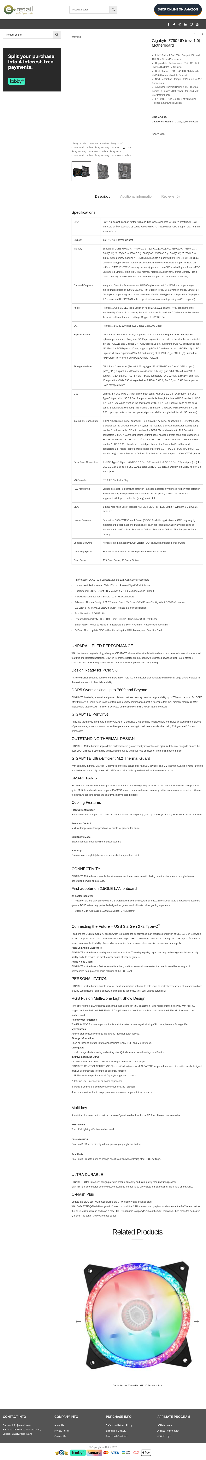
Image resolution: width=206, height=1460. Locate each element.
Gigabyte (179, 121)
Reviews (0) (170, 196)
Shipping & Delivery (116, 1430)
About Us (59, 1425)
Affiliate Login (164, 1436)
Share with (158, 134)
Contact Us (60, 1436)
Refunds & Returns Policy (119, 1425)
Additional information (137, 196)
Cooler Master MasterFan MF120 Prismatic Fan (137, 1385)
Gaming (169, 121)
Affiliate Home (164, 1425)
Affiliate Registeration (168, 1430)
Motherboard (191, 121)
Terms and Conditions (117, 1436)
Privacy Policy (61, 1430)
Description (103, 196)
